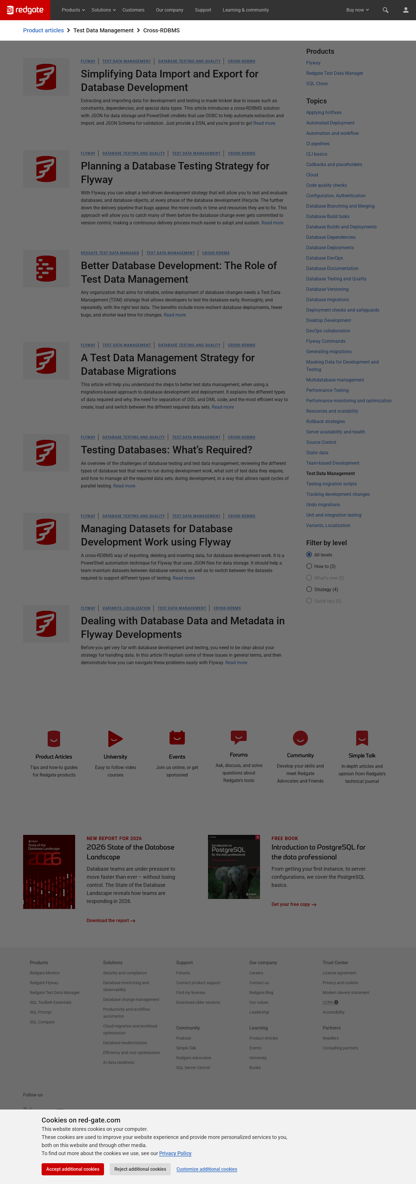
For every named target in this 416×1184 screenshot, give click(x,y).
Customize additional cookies (207, 1169)
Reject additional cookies (140, 1169)
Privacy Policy (175, 1153)
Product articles (43, 30)
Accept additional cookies (72, 1169)
